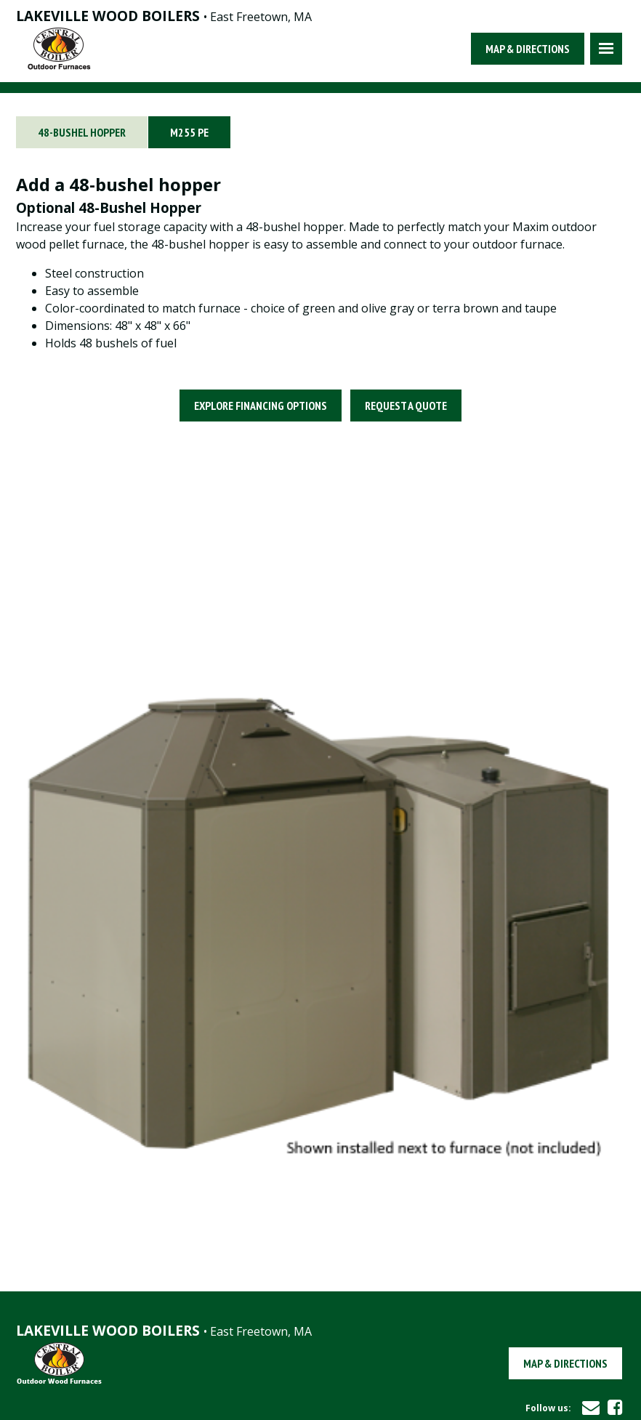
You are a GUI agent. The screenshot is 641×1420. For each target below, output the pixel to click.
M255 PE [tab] (189, 132)
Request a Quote (406, 405)
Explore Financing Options (260, 405)
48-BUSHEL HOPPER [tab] (82, 132)
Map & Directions (527, 48)
